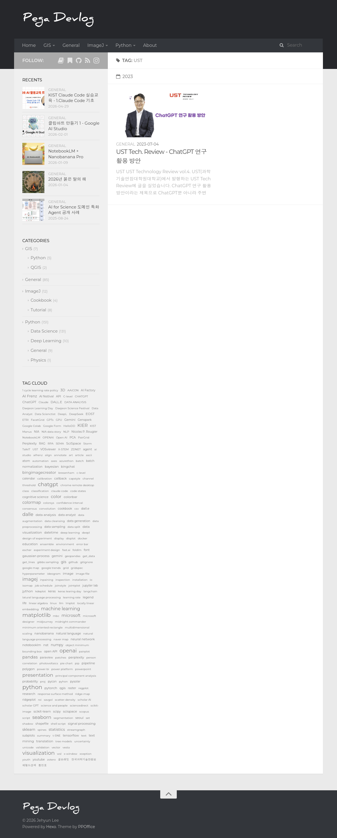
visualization (38, 753)
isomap (27, 585)
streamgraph (76, 730)
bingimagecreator (39, 472)
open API (50, 651)
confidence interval (70, 503)
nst (46, 645)
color (56, 496)
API (58, 396)
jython (27, 591)
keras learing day (69, 591)
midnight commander (70, 621)
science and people (54, 705)
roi (40, 700)
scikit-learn (42, 711)
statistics (57, 729)
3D (62, 390)
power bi (43, 669)
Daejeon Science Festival (72, 408)
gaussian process (35, 556)
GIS (47, 45)
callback (60, 478)
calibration (44, 478)
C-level (68, 396)
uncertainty (82, 741)
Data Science (44, 331)
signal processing (81, 723)
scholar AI (84, 700)
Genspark (85, 420)
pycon (52, 681)
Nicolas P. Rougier (84, 431)
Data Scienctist (45, 414)
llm (61, 603)
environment (65, 544)
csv (76, 508)
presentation (37, 675)
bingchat (68, 466)
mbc (56, 616)
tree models (63, 741)
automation (40, 461)
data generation (78, 521)
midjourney (45, 621)
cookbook (65, 508)
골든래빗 (63, 759)
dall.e (85, 508)
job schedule (43, 585)
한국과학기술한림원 (83, 759)
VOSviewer (48, 449)
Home (29, 45)
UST (35, 449)
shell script (58, 723)
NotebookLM (31, 437)
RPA (51, 443)
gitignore (86, 562)
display (59, 538)
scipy (57, 711)
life (24, 603)
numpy (57, 645)
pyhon (63, 681)
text (83, 735)
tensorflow (71, 735)
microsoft (71, 615)
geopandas (72, 556)
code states (78, 491)
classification (40, 491)
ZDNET (76, 449)
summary (43, 735)
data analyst (67, 515)
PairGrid (83, 437)
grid (66, 568)
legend (88, 597)
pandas (30, 657)
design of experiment (37, 538)
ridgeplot (29, 700)
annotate (60, 455)
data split (74, 527)
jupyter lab (90, 585)
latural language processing (41, 597)
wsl (59, 754)
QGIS (36, 267)
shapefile (42, 723)
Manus (27, 431)
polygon (28, 669)
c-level (81, 473)
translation (44, 741)
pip (77, 663)
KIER (82, 425)
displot (71, 538)
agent (87, 449)
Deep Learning (46, 340)
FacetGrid (37, 420)
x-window (70, 754)
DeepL (62, 414)
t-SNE (57, 735)
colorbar (70, 497)
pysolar (75, 681)
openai (68, 651)
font (87, 550)
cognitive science (35, 497)
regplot (83, 688)
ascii (89, 455)
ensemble (47, 544)
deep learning (70, 532)
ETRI (25, 420)
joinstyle (60, 585)
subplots (28, 735)
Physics (38, 360)
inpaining (46, 580)
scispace (70, 711)
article (79, 455)
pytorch (50, 688)
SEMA (60, 443)
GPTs (50, 420)
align (48, 455)
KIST (93, 426)
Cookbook (41, 300)
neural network (83, 639)
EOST (90, 414)
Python (124, 45)
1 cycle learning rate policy (40, 390)
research (28, 694)
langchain (90, 591)
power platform (62, 669)
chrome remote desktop (77, 485)
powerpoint (83, 669)
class (25, 491)
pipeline (88, 663)
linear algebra (38, 603)
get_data (89, 556)
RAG (42, 443)
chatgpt (48, 484)
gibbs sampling (48, 562)
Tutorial (38, 309)
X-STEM (63, 449)
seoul (79, 718)
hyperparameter (33, 573)
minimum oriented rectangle (42, 627)
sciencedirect (79, 705)
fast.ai (66, 550)
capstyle (74, 478)
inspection (62, 580)
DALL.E (56, 402)
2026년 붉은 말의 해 (67, 179)
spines (42, 730)
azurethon (66, 461)
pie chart (66, 663)
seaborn (41, 717)
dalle (27, 514)
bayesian (52, 466)
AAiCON (73, 390)
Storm (87, 443)
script (26, 718)
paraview (46, 657)
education (30, 544)
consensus (29, 508)
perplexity (76, 657)
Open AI (61, 437)
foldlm (77, 550)
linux (53, 603)
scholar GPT (30, 705)
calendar (28, 478)
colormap (31, 502)
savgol (48, 700)
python (32, 687)
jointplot (74, 585)
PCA (72, 437)
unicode (28, 747)
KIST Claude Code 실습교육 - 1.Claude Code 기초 (73, 97)
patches (60, 657)
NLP (66, 431)
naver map (61, 639)
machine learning (60, 608)
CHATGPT (81, 396)
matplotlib (36, 615)
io (91, 580)
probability (30, 681)
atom (26, 461)
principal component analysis (75, 676)
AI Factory (88, 390)
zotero (51, 759)
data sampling (54, 527)
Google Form (52, 426)
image (68, 573)
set (88, 718)
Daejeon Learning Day (37, 408)
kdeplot (40, 591)
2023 (124, 76)
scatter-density (65, 700)
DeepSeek (76, 414)
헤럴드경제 (29, 765)
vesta (66, 747)
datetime (51, 532)
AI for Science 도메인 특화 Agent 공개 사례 (73, 209)
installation (79, 580)
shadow (27, 723)
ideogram (54, 573)
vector (56, 747)
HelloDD (69, 426)
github (73, 562)
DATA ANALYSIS (75, 402)
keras (52, 591)
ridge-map (82, 694)
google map (30, 568)
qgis (63, 688)
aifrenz (38, 455)
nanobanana (44, 633)
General (71, 45)
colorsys (48, 503)
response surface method (55, 694)
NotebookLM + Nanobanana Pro (65, 153)
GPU (59, 420)
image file (83, 573)
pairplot (84, 651)
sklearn (28, 729)
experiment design (47, 550)
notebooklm (31, 645)
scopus (84, 711)
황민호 (42, 765)
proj (43, 681)
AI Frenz (29, 396)
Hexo (51, 826)
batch (80, 461)
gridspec (77, 568)
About (150, 45)
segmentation (63, 718)
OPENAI (48, 437)
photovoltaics (48, 663)
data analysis (46, 515)
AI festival (46, 396)
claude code (59, 491)
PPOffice (86, 826)
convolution (47, 508)
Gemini (69, 420)
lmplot (70, 603)
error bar (82, 544)
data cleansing (55, 521)
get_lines (28, 562)
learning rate (72, 597)
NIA (36, 431)
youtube (39, 759)
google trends (51, 568)
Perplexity (29, 443)
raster (72, 688)
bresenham (66, 473)
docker (82, 538)
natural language (68, 633)
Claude (43, 402)
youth (26, 759)
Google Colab (31, 426)
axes (54, 461)
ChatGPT (29, 402)
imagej (30, 579)
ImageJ (95, 45)
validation (42, 747)
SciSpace (73, 443)
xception (85, 754)
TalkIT (26, 449)
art (71, 455)
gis (63, 561)
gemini (57, 556)
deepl (86, 532)
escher (26, 550)
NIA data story (51, 431)
